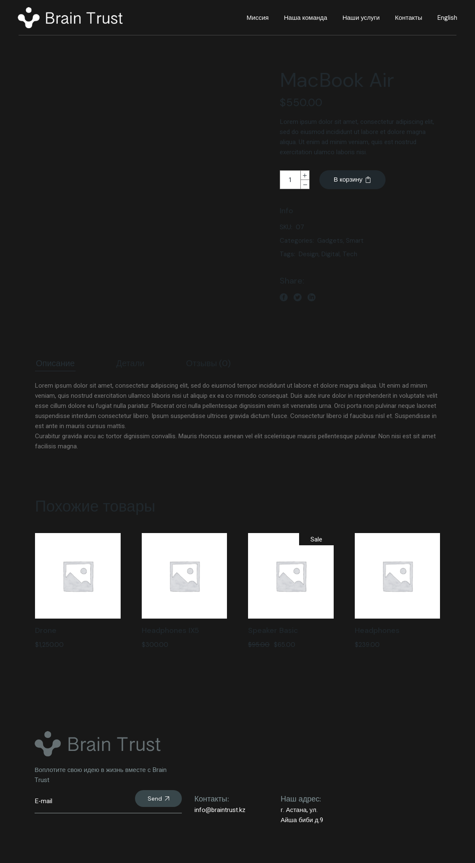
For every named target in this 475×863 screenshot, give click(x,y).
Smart (355, 240)
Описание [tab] (55, 363)
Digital (330, 254)
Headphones (377, 630)
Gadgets (330, 240)
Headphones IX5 (170, 630)
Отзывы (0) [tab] (208, 363)
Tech (350, 254)
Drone (46, 630)
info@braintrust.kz (220, 810)
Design (308, 254)
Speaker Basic (273, 630)
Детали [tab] (130, 363)
